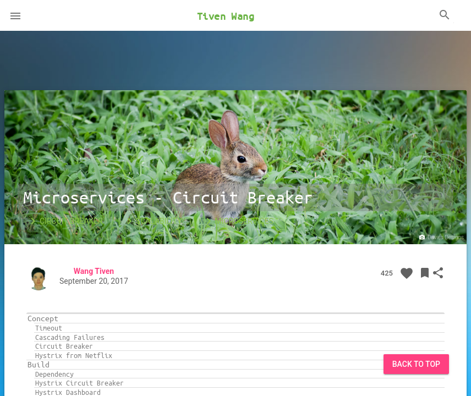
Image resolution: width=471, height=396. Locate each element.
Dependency (54, 374)
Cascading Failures (70, 337)
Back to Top (416, 364)
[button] (15, 15)
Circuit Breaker (64, 221)
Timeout (48, 327)
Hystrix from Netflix (73, 355)
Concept (43, 318)
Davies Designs (441, 237)
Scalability (152, 221)
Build (39, 364)
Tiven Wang (225, 16)
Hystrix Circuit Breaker (79, 382)
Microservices (237, 221)
